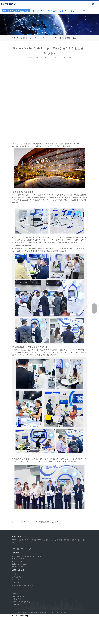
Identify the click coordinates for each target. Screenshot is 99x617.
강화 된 (71, 57)
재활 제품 (16, 593)
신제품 (14, 574)
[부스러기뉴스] (49, 24)
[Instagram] (29, 548)
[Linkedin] (18, 548)
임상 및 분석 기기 (17, 580)
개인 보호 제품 (18, 605)
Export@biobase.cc (20, 564)
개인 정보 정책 (62, 612)
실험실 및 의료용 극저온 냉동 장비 (23, 585)
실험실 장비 (17, 599)
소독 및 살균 (16, 583)
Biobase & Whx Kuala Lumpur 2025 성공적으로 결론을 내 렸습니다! (36, 522)
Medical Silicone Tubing (20, 616)
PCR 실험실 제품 (18, 596)
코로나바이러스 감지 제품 (21, 602)
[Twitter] (25, 548)
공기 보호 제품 (17, 577)
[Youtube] (21, 548)
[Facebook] (14, 548)
